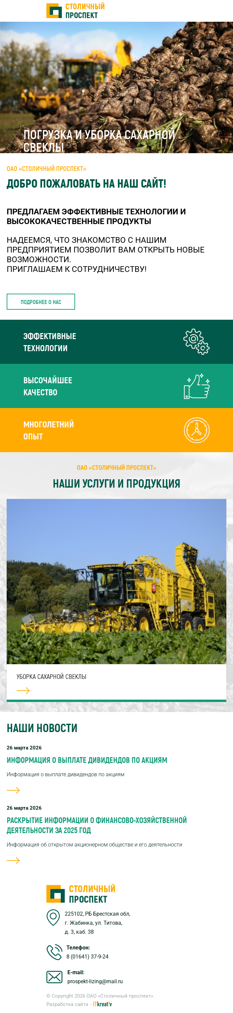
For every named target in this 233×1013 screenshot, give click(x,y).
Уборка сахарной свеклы (51, 676)
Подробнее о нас (41, 301)
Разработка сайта (67, 1004)
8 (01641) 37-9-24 (87, 956)
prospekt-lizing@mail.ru (95, 981)
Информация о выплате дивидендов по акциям (87, 760)
